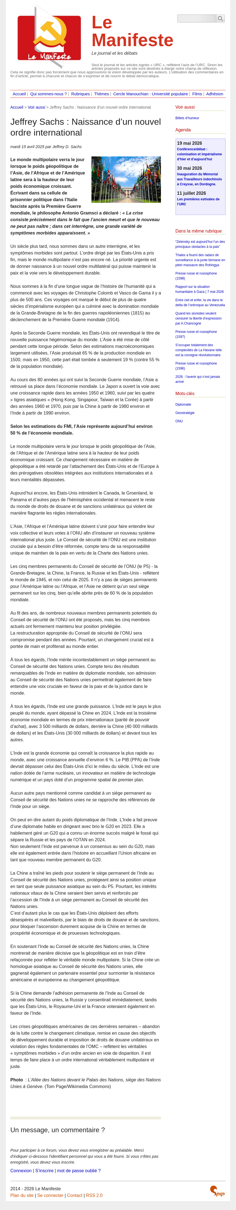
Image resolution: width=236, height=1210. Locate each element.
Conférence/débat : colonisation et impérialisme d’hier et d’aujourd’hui (199, 154)
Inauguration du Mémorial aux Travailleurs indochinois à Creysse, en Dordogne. (199, 179)
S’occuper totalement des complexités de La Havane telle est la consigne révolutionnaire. (198, 350)
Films (197, 94)
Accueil (19, 94)
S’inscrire (44, 1170)
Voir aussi (36, 107)
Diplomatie (183, 404)
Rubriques (80, 94)
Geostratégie (185, 413)
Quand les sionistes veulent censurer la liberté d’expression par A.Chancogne (198, 318)
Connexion (21, 1170)
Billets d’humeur (187, 118)
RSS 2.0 (94, 1195)
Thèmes (101, 94)
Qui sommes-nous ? (48, 94)
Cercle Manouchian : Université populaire (150, 94)
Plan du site (22, 1195)
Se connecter (50, 1195)
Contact (74, 1195)
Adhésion (214, 94)
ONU (179, 421)
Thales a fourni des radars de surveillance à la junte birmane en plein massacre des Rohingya (200, 260)
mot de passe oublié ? (79, 1170)
